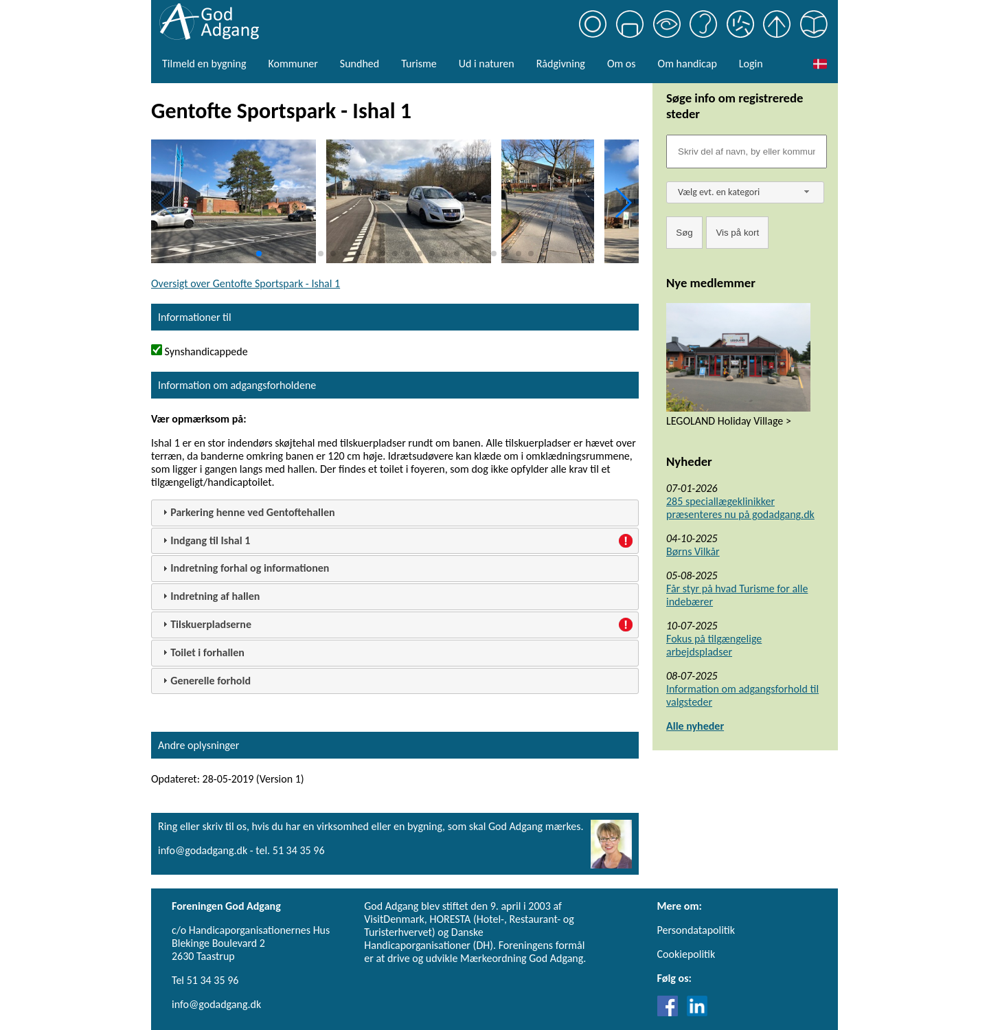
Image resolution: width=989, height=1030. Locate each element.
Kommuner (292, 63)
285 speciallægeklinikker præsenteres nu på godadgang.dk (740, 508)
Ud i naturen (486, 63)
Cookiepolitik (686, 954)
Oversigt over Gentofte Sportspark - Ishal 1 (245, 283)
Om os (621, 63)
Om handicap (687, 63)
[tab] (395, 513)
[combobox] (745, 192)
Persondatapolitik (696, 930)
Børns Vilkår (693, 551)
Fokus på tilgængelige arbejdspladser (714, 645)
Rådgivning (560, 63)
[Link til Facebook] (671, 1012)
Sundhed (359, 63)
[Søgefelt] (746, 151)
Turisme (418, 63)
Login (751, 63)
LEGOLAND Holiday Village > (728, 420)
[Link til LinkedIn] (697, 1012)
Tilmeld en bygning (204, 63)
